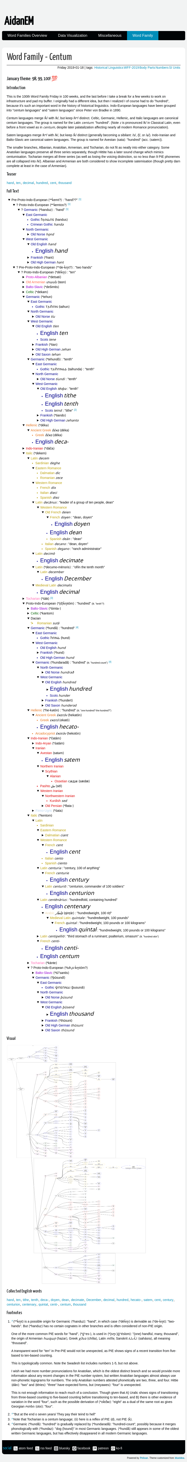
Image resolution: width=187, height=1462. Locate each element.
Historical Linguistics (108, 67)
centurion (13, 1304)
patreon (103, 1448)
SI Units (174, 67)
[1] (80, 199)
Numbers (162, 67)
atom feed (26, 1448)
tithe (26, 1300)
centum (65, 1304)
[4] (77, 627)
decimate (77, 1300)
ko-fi (119, 1448)
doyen (55, 1300)
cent (53, 183)
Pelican (144, 1458)
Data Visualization (72, 35)
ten (18, 183)
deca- (45, 1300)
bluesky (64, 1448)
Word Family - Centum (39, 57)
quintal (43, 1304)
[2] (75, 410)
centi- (54, 1304)
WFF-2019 (131, 67)
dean (65, 1300)
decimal (28, 183)
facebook (83, 1448)
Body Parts (147, 67)
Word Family (143, 35)
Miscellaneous (109, 35)
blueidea (179, 1458)
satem (148, 1300)
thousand (65, 183)
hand (10, 183)
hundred (42, 183)
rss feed (46, 1448)
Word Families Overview (27, 35)
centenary (29, 1304)
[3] (51, 598)
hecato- (136, 1300)
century (168, 1300)
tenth (34, 1300)
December (93, 1300)
